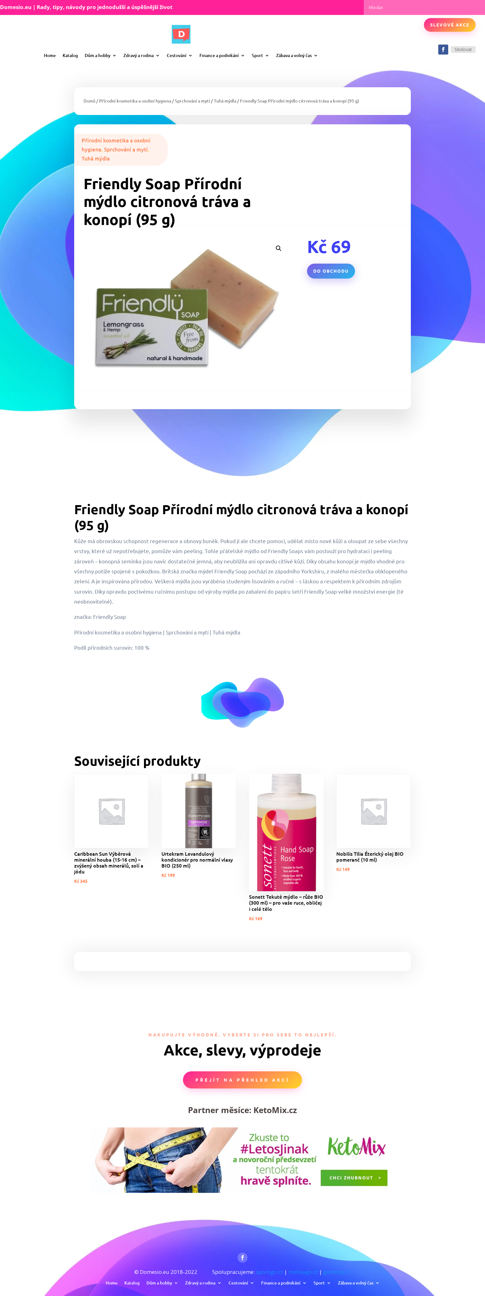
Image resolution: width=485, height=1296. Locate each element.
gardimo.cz (337, 1271)
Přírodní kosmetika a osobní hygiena (135, 101)
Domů (89, 101)
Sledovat (463, 49)
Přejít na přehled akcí (242, 1080)
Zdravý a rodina (138, 55)
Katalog (70, 55)
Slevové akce (449, 24)
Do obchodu (331, 271)
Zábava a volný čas (294, 55)
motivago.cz (303, 1271)
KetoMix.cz (275, 1110)
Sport (257, 55)
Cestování (176, 55)
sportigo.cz (269, 1271)
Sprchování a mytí (192, 101)
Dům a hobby (97, 55)
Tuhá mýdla (225, 101)
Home (50, 55)
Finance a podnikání (219, 55)
